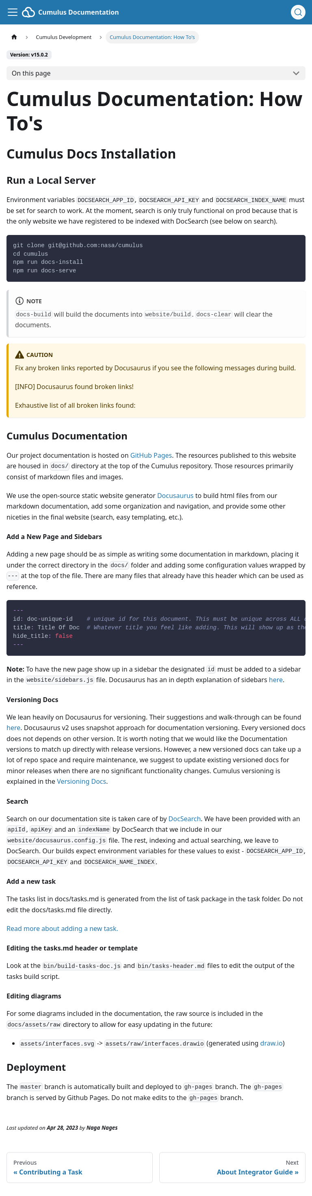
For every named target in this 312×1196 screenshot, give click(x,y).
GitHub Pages (151, 455)
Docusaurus (175, 495)
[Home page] (14, 37)
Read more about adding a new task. (62, 928)
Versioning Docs (81, 781)
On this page (31, 73)
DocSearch (185, 818)
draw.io (271, 1043)
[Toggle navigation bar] (12, 12)
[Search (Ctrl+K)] (298, 12)
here (276, 679)
